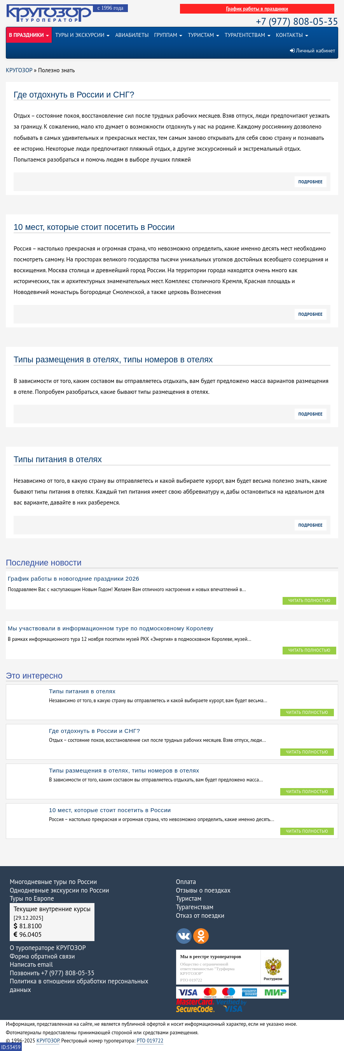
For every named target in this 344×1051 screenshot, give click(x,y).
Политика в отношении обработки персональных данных (79, 985)
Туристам (189, 898)
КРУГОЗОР (48, 1040)
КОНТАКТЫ (292, 34)
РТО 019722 (150, 1040)
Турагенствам (195, 907)
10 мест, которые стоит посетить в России (94, 227)
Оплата (186, 881)
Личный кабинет (312, 50)
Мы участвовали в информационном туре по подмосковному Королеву (110, 628)
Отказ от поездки (200, 915)
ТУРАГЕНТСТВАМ (248, 34)
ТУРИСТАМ (203, 34)
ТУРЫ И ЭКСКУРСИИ (82, 34)
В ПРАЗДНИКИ (29, 34)
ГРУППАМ (168, 34)
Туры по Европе (32, 898)
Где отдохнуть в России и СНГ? (74, 94)
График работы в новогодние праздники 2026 (73, 578)
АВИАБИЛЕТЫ (131, 34)
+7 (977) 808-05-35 (297, 21)
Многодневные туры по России (53, 881)
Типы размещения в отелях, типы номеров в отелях (113, 359)
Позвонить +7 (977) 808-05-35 (52, 973)
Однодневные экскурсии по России (59, 890)
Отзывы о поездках (203, 890)
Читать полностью (309, 600)
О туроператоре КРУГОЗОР (48, 947)
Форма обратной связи (42, 956)
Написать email (31, 964)
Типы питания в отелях (58, 459)
